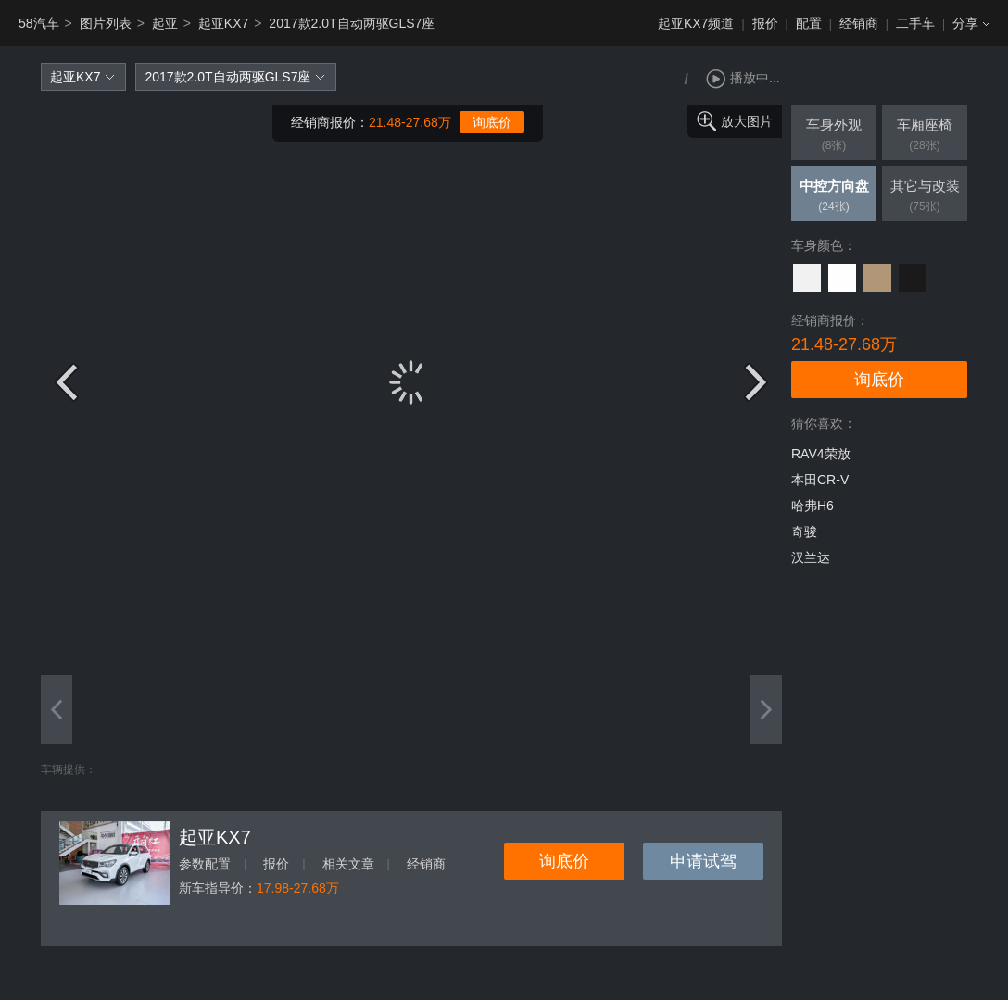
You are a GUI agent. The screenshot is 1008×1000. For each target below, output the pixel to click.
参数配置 (205, 863)
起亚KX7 (223, 23)
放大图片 (747, 121)
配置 (809, 23)
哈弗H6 (812, 505)
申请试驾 (703, 861)
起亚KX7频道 (696, 23)
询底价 (491, 122)
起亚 (165, 23)
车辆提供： (68, 769)
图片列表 (106, 23)
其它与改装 (924, 197)
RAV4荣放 (820, 453)
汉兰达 (810, 557)
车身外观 (834, 136)
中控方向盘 (834, 197)
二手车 (915, 23)
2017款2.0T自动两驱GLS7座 (352, 23)
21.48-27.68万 (410, 122)
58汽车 (39, 23)
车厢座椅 (924, 136)
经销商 (858, 23)
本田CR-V (820, 479)
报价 (765, 23)
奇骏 (804, 531)
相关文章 (348, 863)
